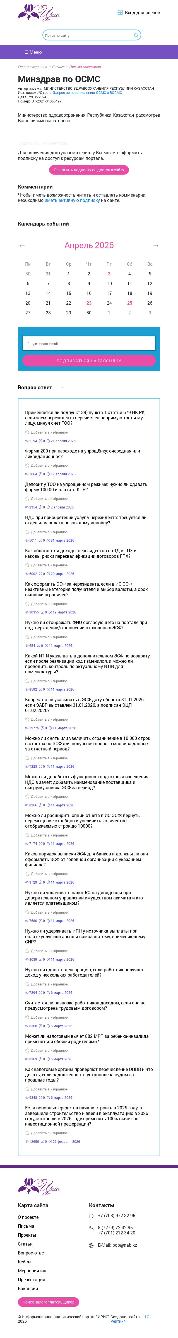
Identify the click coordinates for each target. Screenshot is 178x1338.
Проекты (27, 1235)
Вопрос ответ (40, 387)
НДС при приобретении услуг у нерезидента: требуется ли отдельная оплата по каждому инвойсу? (85, 519)
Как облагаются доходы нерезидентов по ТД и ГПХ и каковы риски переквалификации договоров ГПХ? (80, 553)
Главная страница (34, 66)
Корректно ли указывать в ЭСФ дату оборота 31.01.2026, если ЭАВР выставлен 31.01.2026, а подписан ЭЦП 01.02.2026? (85, 704)
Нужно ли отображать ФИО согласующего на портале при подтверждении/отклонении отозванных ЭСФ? (86, 624)
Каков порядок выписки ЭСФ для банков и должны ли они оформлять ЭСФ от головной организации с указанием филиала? (86, 859)
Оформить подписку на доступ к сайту (89, 169)
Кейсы (25, 1261)
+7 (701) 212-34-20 (116, 1233)
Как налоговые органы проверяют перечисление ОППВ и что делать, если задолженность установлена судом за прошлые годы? (89, 1074)
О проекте (28, 1217)
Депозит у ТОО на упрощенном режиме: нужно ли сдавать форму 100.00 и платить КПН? (86, 486)
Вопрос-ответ (32, 1253)
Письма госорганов (85, 66)
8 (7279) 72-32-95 (115, 1227)
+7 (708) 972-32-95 (116, 1215)
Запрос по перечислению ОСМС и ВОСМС (87, 92)
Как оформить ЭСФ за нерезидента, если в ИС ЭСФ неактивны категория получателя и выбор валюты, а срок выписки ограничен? (86, 589)
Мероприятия (32, 1270)
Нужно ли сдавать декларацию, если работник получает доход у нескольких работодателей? (84, 972)
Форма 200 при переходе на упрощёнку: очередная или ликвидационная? (82, 453)
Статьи (25, 1244)
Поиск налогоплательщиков (48, 1302)
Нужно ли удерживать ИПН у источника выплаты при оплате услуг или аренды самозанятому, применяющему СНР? (85, 936)
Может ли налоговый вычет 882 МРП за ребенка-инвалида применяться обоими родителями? (87, 1038)
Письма (60, 66)
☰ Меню (33, 52)
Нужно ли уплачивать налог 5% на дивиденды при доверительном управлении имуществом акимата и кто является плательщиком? (84, 897)
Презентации (31, 1279)
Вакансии (28, 1288)
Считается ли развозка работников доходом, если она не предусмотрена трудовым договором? (85, 1005)
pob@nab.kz (124, 1245)
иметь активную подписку (72, 200)
